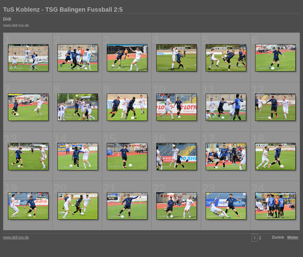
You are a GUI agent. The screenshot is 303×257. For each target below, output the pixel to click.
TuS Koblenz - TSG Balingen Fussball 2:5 (63, 9)
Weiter (292, 237)
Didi (7, 19)
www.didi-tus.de (16, 25)
